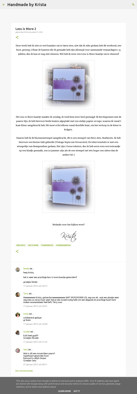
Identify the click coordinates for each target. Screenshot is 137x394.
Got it (77, 391)
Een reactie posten (24, 371)
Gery (25, 349)
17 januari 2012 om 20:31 (35, 306)
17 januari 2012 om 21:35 (35, 342)
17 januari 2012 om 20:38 (35, 324)
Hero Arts (21, 245)
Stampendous (47, 245)
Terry (25, 293)
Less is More (33, 245)
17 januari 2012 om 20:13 (35, 286)
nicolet (26, 331)
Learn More (64, 391)
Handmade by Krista (26, 4)
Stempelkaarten (63, 245)
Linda (26, 314)
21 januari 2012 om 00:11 (35, 364)
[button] (17, 37)
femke (26, 268)
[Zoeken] (50, 4)
